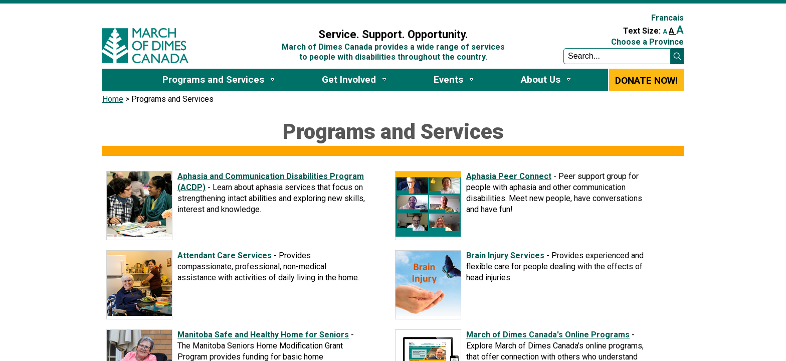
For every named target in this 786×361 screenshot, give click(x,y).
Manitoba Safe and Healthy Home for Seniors (263, 334)
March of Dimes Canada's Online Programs (548, 334)
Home (112, 99)
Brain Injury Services (505, 255)
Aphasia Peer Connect (508, 176)
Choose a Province (647, 42)
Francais (667, 18)
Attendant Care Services (224, 255)
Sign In (269, 13)
